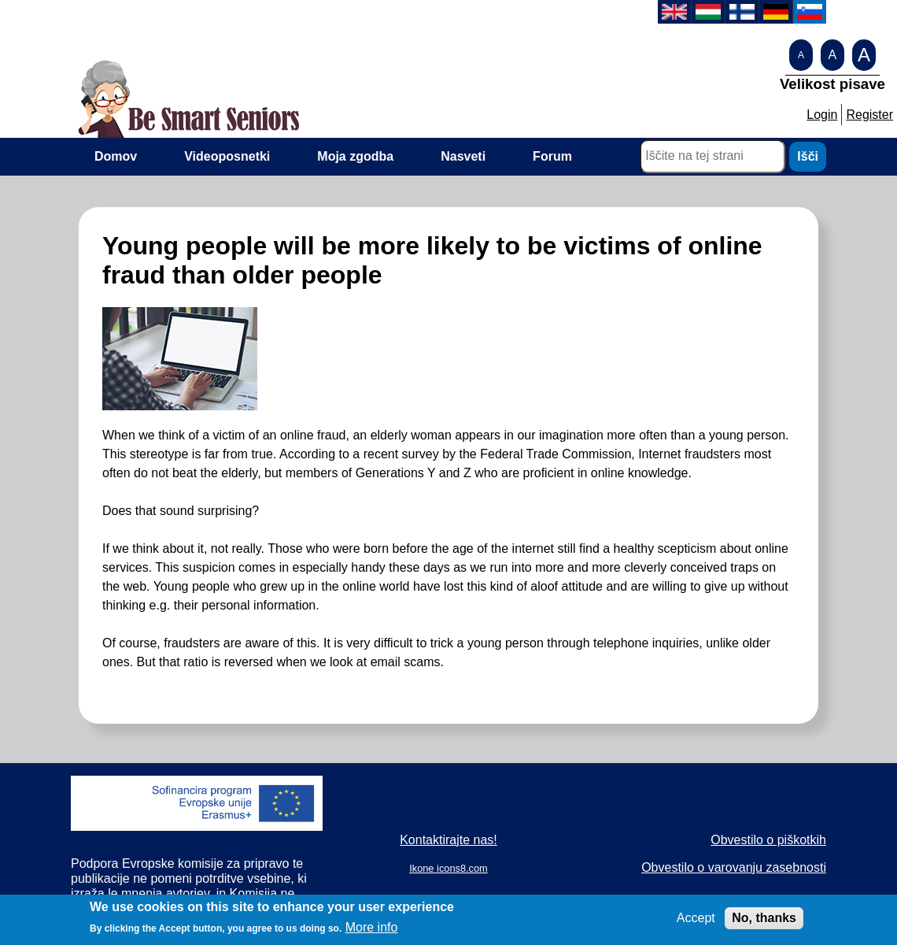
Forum (552, 156)
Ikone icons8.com (448, 868)
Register (869, 114)
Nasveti (463, 156)
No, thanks (764, 922)
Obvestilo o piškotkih (768, 840)
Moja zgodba (355, 156)
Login (822, 114)
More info (371, 932)
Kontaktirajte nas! (448, 840)
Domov (115, 156)
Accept (696, 922)
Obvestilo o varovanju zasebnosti (733, 867)
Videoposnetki (227, 156)
